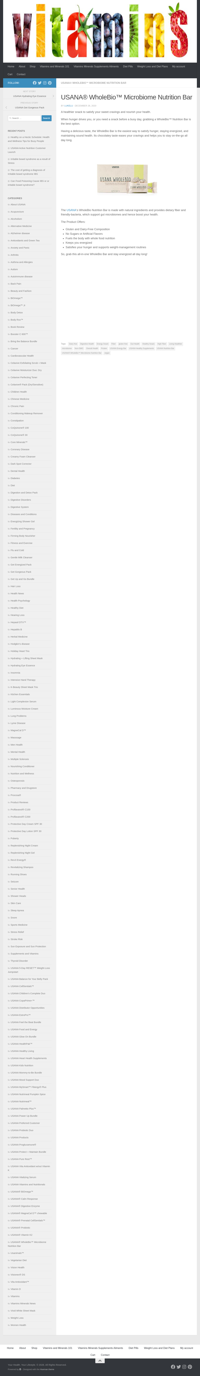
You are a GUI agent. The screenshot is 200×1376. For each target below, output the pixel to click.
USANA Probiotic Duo (22, 1130)
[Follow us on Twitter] (40, 83)
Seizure (15, 881)
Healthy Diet (17, 607)
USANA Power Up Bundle (24, 1115)
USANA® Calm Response (24, 1198)
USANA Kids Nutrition (22, 1065)
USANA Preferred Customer (25, 1123)
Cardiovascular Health (22, 355)
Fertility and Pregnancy (23, 528)
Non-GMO (79, 348)
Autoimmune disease (21, 276)
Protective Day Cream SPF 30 (26, 824)
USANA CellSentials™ (22, 986)
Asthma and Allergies (22, 262)
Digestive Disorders (21, 499)
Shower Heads (18, 896)
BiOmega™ (17, 298)
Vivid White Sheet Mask (23, 1310)
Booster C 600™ (19, 334)
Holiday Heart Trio (20, 651)
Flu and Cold (17, 550)
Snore (14, 917)
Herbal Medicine (19, 636)
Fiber (113, 344)
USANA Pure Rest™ (21, 1159)
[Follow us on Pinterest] (50, 83)
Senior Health (18, 888)
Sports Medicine (19, 924)
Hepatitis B (16, 629)
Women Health (18, 1325)
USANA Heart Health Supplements (29, 1058)
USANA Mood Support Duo (25, 1079)
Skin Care (16, 903)
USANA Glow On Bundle (23, 1036)
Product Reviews (19, 802)
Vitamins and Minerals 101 (54, 66)
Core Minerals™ (19, 442)
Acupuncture (17, 211)
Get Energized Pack (21, 564)
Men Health (17, 744)
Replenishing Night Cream (24, 845)
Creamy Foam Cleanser (23, 456)
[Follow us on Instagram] (45, 83)
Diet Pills (128, 66)
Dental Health (18, 471)
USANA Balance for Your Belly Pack (29, 979)
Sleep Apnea (17, 910)
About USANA (18, 204)
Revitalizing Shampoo (22, 867)
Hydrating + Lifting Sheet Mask (27, 658)
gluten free (123, 344)
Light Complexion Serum (23, 701)
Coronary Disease (20, 449)
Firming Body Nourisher (23, 535)
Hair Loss (15, 586)
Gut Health (134, 344)
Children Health (19, 391)
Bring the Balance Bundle (24, 341)
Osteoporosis (17, 780)
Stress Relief (17, 932)
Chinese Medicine (20, 399)
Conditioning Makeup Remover (27, 413)
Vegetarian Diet (19, 1260)
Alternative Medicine (21, 226)
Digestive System (20, 507)
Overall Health (92, 348)
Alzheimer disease (20, 233)
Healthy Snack (148, 344)
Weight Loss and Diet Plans (152, 66)
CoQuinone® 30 (19, 435)
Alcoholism (16, 219)
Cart (10, 74)
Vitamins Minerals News (23, 1303)
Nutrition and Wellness (22, 773)
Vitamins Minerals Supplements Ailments (96, 66)
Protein (104, 348)
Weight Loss (17, 1317)
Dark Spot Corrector (21, 463)
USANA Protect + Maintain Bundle (28, 1152)
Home (11, 66)
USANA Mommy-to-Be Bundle (26, 1072)
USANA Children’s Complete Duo (28, 993)
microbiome (67, 348)
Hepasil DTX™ (18, 622)
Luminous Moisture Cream (24, 708)
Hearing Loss (17, 615)
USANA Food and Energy (24, 1029)
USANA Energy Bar (118, 348)
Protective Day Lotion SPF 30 (26, 831)
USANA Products (19, 1137)
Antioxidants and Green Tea (25, 240)
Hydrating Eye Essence (23, 665)
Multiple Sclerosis (20, 759)
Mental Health (18, 752)
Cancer (14, 348)
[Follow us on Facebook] (35, 83)
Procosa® (16, 795)
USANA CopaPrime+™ (23, 1000)
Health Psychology (20, 600)
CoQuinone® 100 (20, 427)
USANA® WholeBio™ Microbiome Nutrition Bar (93, 83)
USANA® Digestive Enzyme (25, 1206)
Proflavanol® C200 (20, 816)
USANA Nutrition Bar (165, 348)
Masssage (16, 737)
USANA (71, 210)
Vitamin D (16, 1289)
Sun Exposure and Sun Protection (28, 946)
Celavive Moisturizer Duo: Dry (26, 370)
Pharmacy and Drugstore (24, 788)
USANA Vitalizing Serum (23, 1177)
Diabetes (15, 478)
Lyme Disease (18, 723)
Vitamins (15, 1296)
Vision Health (17, 1267)
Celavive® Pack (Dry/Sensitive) (27, 384)
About (22, 66)
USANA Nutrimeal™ (21, 1101)
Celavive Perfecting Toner (24, 377)
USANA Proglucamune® (23, 1144)
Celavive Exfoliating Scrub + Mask (28, 363)
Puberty (15, 838)
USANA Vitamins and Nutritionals (28, 1184)
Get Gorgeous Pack (21, 571)
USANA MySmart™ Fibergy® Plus (28, 1087)
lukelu (68, 105)
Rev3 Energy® (18, 860)
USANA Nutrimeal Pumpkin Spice (28, 1094)
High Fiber (162, 344)
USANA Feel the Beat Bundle (26, 1022)
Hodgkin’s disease (20, 644)
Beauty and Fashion (21, 291)
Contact (21, 74)
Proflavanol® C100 (20, 809)
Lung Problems (18, 716)
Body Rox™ (17, 319)
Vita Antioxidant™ (20, 1281)
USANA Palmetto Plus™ (23, 1108)
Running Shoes (19, 874)
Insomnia (15, 672)
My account (178, 66)
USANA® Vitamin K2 (21, 1234)
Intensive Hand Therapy (23, 680)
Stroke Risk (17, 939)
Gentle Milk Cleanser (21, 557)
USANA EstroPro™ (21, 1015)
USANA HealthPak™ (21, 1043)
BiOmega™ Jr (18, 305)
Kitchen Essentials (20, 694)
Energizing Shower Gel (23, 521)
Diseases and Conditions (24, 514)
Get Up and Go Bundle (22, 579)
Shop (32, 66)
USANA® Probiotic (20, 1227)
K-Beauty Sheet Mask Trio (24, 687)
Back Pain (16, 283)
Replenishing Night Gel (23, 852)
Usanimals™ (17, 1253)
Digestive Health (87, 344)
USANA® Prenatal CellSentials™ (28, 1220)
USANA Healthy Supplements (141, 348)
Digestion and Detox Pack (24, 492)
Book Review (17, 327)
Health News (17, 593)
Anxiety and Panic (20, 247)
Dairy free (73, 344)
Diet (13, 485)
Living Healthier (175, 344)
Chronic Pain (17, 406)
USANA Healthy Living (22, 1051)
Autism (14, 269)
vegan (107, 353)
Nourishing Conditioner (23, 766)
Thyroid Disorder (19, 960)
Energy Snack (102, 344)
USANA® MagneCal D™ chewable (29, 1213)
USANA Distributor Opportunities (28, 1007)
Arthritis (15, 255)
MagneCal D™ (18, 730)
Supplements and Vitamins (24, 953)
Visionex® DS (18, 1274)
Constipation (17, 420)
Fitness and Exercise (21, 543)
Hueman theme (47, 1369)
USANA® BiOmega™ (22, 1191)
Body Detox (17, 312)
